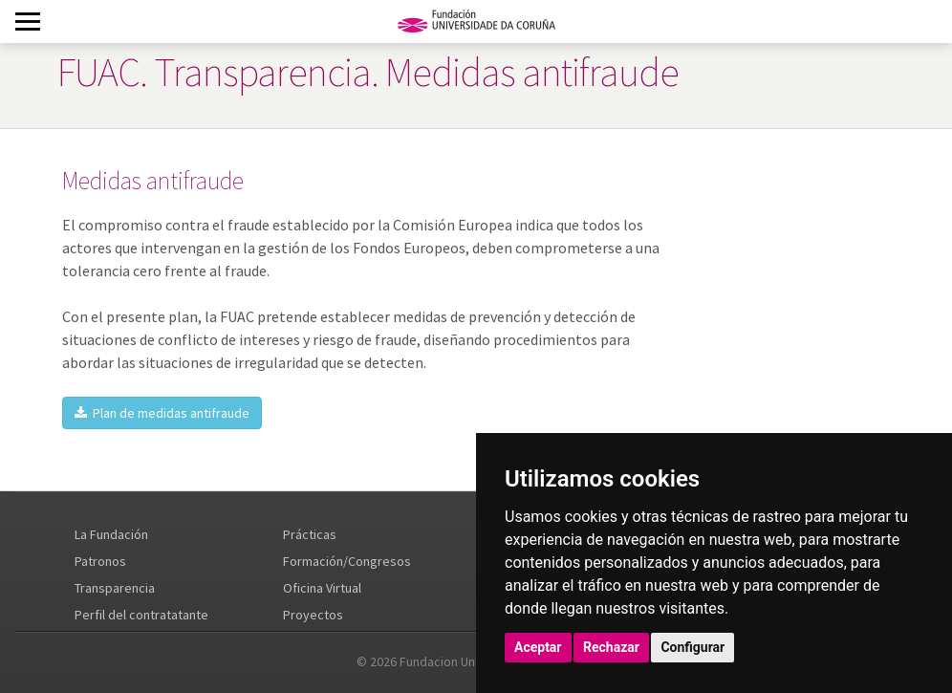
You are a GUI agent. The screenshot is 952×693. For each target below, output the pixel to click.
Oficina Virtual (322, 587)
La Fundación (111, 534)
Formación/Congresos (347, 561)
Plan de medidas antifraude (162, 413)
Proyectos (313, 614)
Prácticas (309, 534)
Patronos (100, 561)
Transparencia (115, 587)
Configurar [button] (692, 647)
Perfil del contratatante (141, 614)
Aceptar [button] (538, 647)
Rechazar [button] (611, 647)
